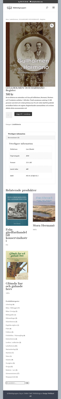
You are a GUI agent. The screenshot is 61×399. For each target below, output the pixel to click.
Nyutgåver (9, 363)
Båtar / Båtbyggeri (11, 308)
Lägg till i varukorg (23, 114)
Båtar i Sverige (10, 311)
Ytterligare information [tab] (16, 134)
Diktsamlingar (10, 318)
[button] (52, 25)
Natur (7, 356)
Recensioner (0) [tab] (13, 138)
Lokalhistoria (14, 19)
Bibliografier (10, 315)
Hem (7, 19)
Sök (27, 383)
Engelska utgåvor (11, 325)
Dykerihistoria (10, 322)
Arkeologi (9, 304)
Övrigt (8, 367)
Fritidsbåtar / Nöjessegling (14, 335)
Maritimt (9, 353)
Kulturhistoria (10, 339)
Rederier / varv (10, 370)
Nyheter (8, 360)
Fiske (7, 329)
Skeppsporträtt (11, 377)
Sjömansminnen (11, 373)
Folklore (8, 332)
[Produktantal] (9, 115)
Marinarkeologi (11, 349)
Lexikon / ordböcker (12, 342)
